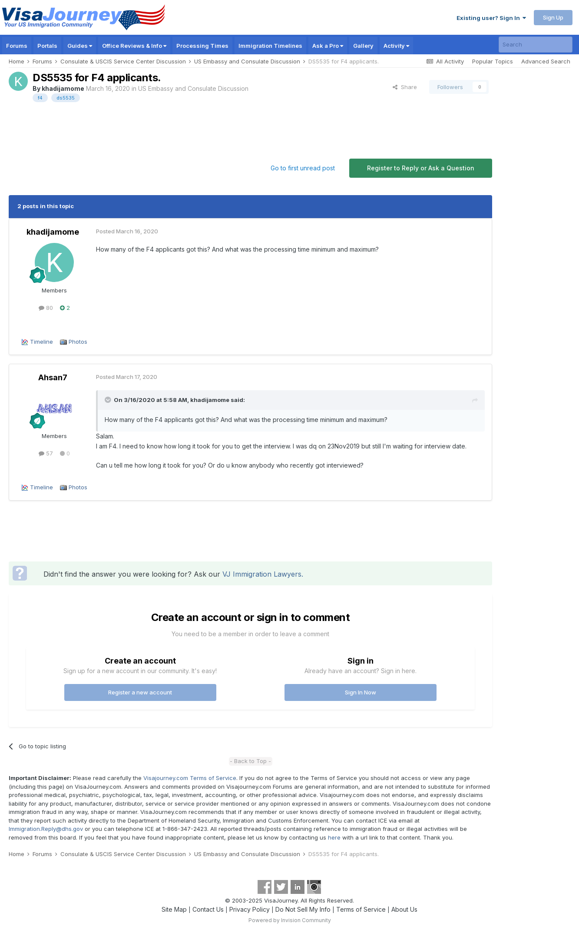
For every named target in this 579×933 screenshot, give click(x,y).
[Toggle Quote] (108, 399)
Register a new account (140, 692)
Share (405, 86)
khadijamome (63, 88)
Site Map (174, 909)
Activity (396, 45)
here (334, 837)
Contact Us (208, 909)
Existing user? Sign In (491, 17)
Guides (79, 45)
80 (46, 307)
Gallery (363, 45)
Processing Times (202, 45)
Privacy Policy (249, 909)
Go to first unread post (303, 168)
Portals (47, 45)
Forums (16, 45)
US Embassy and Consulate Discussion (193, 88)
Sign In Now (360, 692)
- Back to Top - (250, 760)
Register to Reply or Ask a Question (420, 168)
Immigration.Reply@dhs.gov (46, 828)
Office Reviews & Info (134, 45)
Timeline (41, 341)
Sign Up (553, 17)
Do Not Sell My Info (303, 909)
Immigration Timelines (270, 45)
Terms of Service (361, 909)
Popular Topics (492, 61)
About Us (404, 909)
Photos (78, 341)
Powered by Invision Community (289, 920)
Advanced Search (545, 61)
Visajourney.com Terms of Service (189, 777)
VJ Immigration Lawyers (261, 574)
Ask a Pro (327, 45)
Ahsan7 (52, 377)
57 (46, 453)
